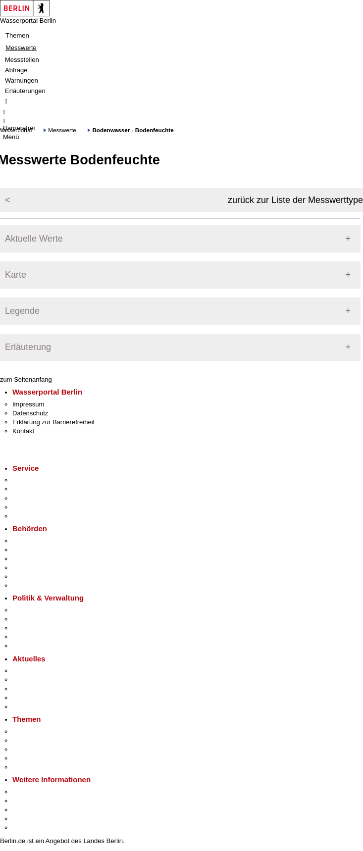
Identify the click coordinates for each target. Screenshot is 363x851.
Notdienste (27, 507)
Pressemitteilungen (39, 670)
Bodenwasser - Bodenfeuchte (132, 130)
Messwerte (21, 47)
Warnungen (21, 80)
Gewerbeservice (35, 516)
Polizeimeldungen (37, 679)
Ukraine (23, 697)
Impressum (28, 404)
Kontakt (23, 431)
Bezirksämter (31, 558)
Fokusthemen (32, 731)
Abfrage (16, 70)
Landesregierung (36, 610)
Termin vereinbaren (39, 489)
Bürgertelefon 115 (37, 498)
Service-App (30, 480)
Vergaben (26, 646)
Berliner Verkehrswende (46, 740)
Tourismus (27, 800)
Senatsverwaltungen (41, 549)
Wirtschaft (26, 809)
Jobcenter (26, 576)
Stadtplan (26, 827)
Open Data (28, 637)
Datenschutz (30, 413)
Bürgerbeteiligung (37, 628)
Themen (17, 35)
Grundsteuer (30, 767)
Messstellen (22, 59)
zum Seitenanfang (26, 379)
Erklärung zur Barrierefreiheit (53, 422)
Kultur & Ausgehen (39, 792)
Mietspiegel (28, 758)
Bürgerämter (30, 567)
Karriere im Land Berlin (45, 619)
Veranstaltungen (35, 689)
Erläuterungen (25, 91)
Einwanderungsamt (39, 585)
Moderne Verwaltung (41, 749)
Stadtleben (27, 818)
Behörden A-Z (32, 541)
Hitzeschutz (29, 706)
